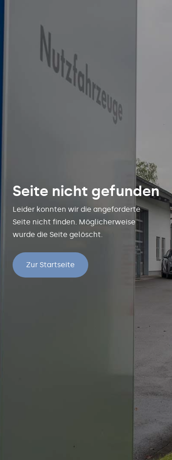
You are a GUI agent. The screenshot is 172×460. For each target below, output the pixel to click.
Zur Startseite (50, 264)
